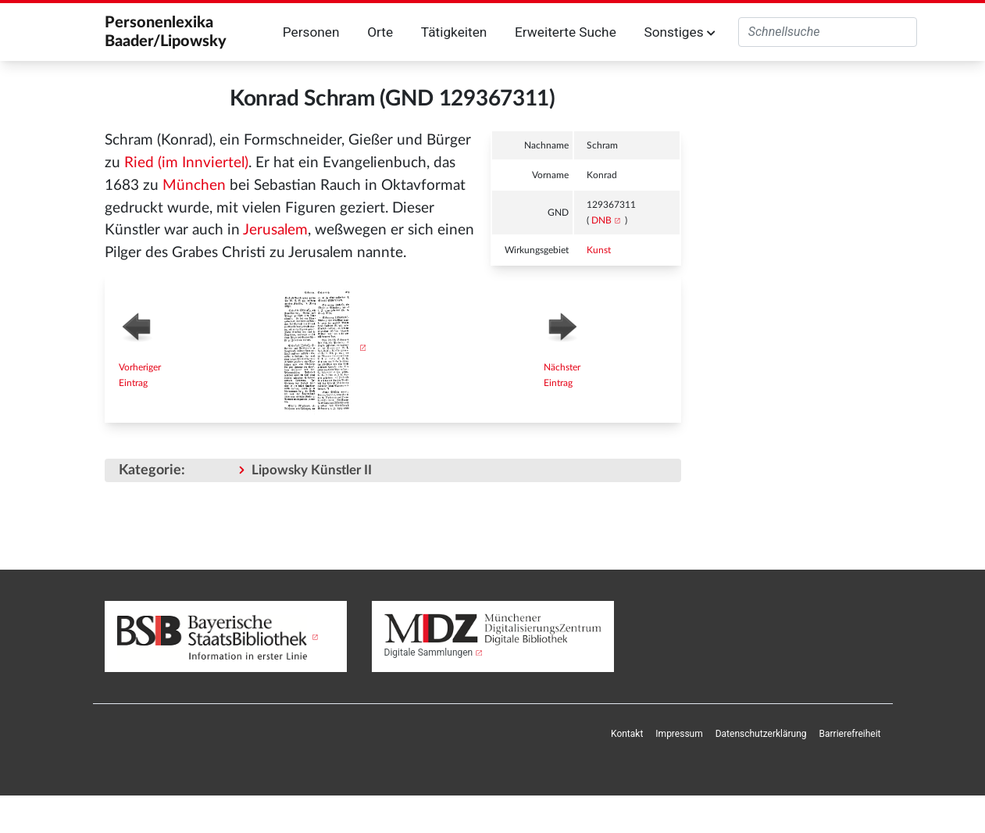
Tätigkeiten (454, 32)
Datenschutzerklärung (761, 733)
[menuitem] (627, 734)
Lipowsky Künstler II (312, 470)
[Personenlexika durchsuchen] (827, 32)
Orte (380, 32)
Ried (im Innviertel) (186, 163)
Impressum (678, 733)
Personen (311, 32)
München (194, 185)
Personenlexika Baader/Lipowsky (166, 32)
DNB (601, 220)
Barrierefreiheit (850, 733)
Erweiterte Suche (565, 32)
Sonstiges (679, 32)
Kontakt (627, 733)
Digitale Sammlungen (428, 652)
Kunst (599, 250)
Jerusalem (275, 230)
